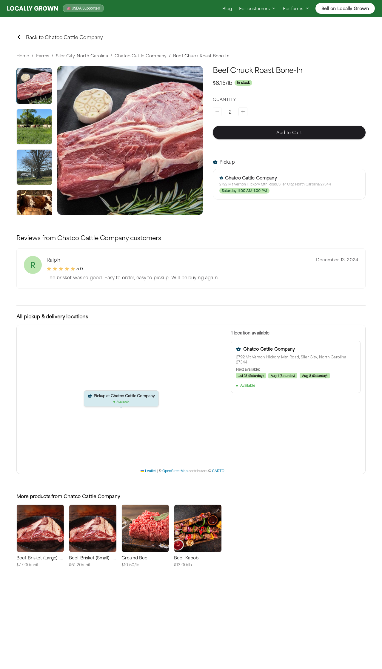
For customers (257, 8)
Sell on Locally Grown (345, 8)
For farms (296, 8)
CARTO (218, 471)
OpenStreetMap (175, 471)
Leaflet (148, 471)
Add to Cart (289, 132)
